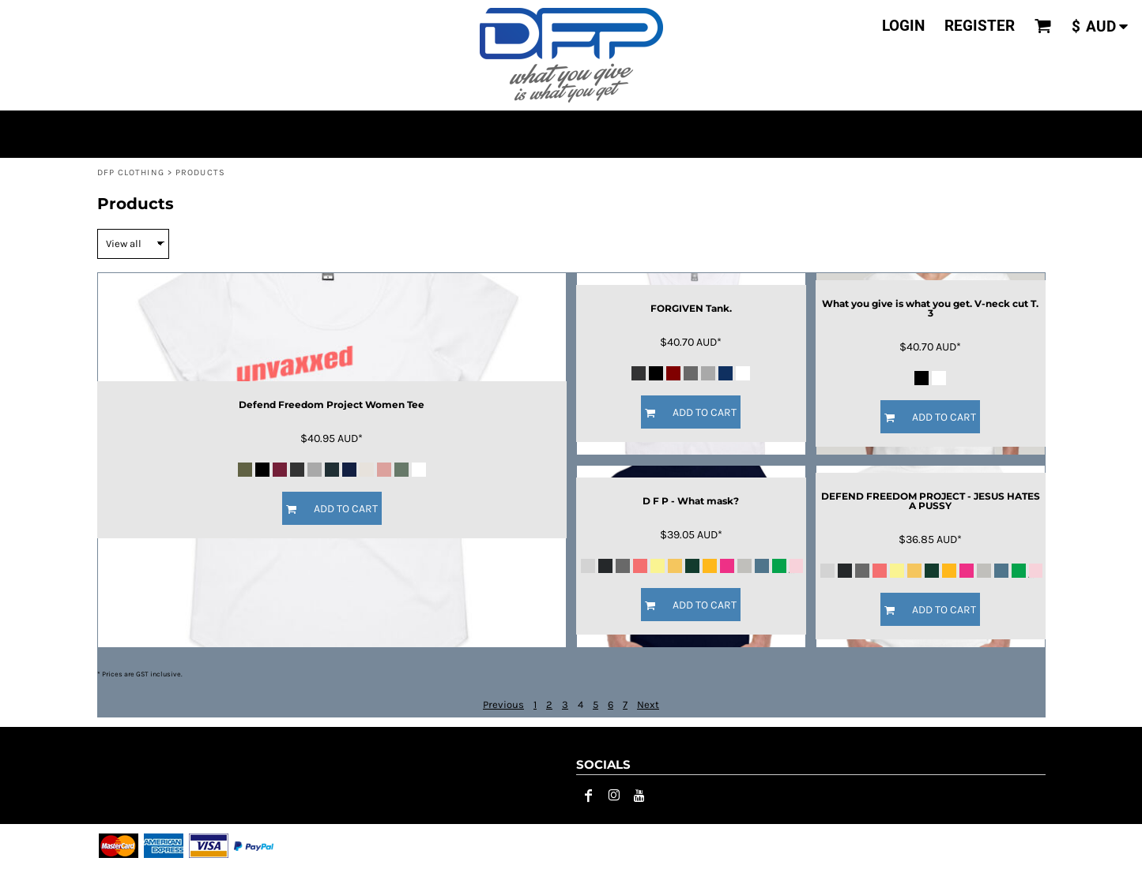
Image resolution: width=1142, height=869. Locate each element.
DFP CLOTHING (130, 172)
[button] (1043, 26)
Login (903, 26)
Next (648, 704)
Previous (503, 704)
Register (979, 26)
